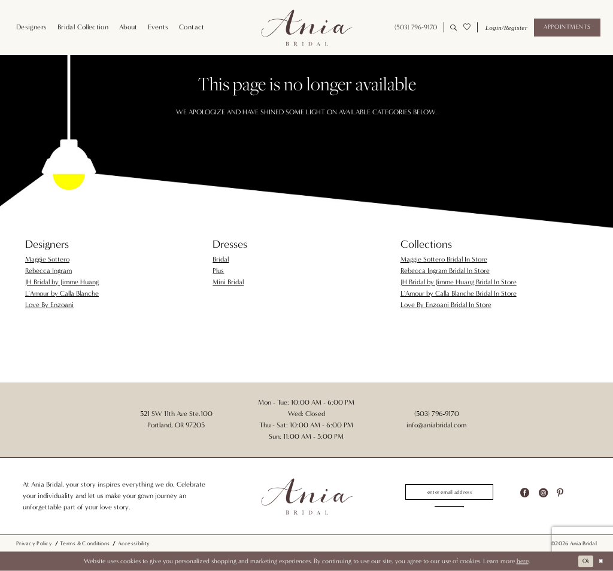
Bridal (221, 259)
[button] (505, 27)
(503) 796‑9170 (437, 413)
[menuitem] (31, 27)
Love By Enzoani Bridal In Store (445, 304)
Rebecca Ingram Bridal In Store (445, 270)
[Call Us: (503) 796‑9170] (416, 27)
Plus (218, 270)
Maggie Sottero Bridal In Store (443, 259)
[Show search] (453, 27)
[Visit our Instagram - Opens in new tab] (543, 491)
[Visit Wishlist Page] (467, 27)
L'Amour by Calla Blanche (62, 293)
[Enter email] (449, 491)
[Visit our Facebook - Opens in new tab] (525, 491)
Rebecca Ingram (48, 270)
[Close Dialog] (600, 561)
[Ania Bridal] (306, 27)
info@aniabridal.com (436, 425)
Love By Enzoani (49, 304)
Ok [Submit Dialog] (582, 561)
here (523, 561)
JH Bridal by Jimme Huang (62, 282)
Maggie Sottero (47, 259)
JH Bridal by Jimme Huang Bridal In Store (458, 282)
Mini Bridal (228, 282)
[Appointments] (567, 28)
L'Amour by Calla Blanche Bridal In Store (458, 293)
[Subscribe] (449, 508)
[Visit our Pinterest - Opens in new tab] (560, 491)
